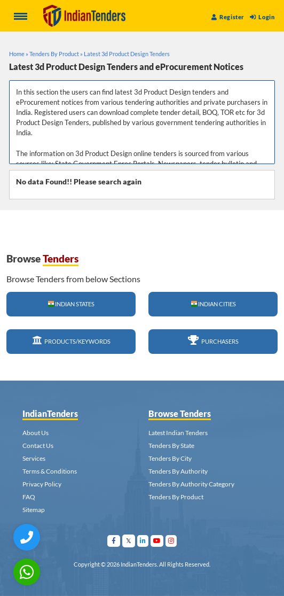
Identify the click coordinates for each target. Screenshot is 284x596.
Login (262, 16)
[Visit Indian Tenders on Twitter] (129, 541)
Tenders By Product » (56, 53)
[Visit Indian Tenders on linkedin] (143, 541)
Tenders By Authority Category (191, 484)
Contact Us (37, 446)
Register (227, 16)
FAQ (28, 497)
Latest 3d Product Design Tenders (127, 53)
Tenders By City (170, 458)
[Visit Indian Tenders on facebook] (114, 541)
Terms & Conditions (49, 471)
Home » (18, 53)
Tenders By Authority (178, 471)
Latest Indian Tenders (178, 433)
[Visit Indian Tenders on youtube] (157, 541)
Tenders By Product (175, 497)
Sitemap (33, 510)
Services (33, 458)
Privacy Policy (41, 484)
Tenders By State (171, 446)
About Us (35, 433)
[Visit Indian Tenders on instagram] (171, 541)
